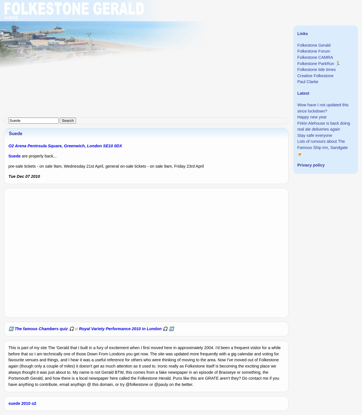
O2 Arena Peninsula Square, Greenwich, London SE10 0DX (65, 146)
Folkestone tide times (316, 69)
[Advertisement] (169, 39)
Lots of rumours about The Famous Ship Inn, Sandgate (322, 144)
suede (14, 403)
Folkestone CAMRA (315, 57)
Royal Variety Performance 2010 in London (120, 329)
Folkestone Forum (313, 51)
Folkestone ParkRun (315, 63)
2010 (25, 403)
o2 (33, 403)
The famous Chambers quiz (41, 329)
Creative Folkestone (315, 76)
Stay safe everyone (314, 135)
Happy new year (312, 117)
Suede (14, 156)
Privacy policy (311, 165)
